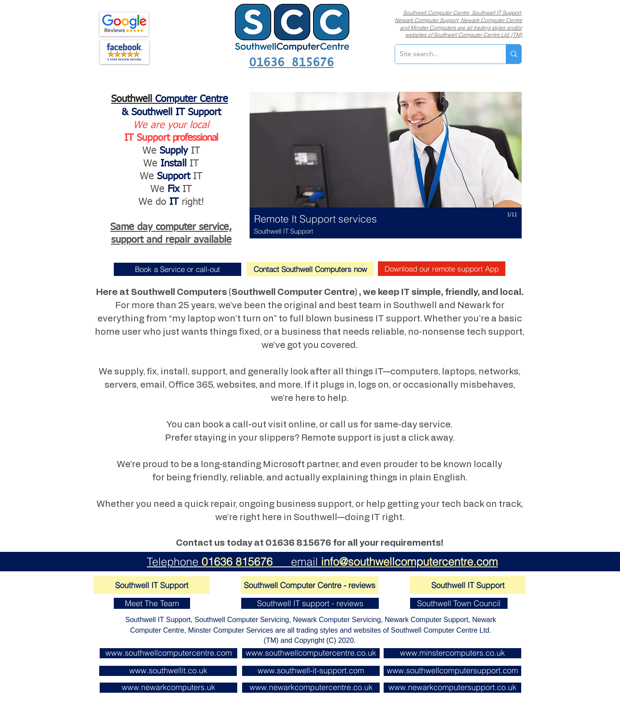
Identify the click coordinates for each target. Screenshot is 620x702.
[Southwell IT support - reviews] (310, 603)
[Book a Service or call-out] (177, 269)
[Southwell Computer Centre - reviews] (309, 585)
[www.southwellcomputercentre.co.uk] (311, 653)
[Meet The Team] (152, 603)
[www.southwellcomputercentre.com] (168, 653)
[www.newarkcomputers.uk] (168, 688)
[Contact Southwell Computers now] (310, 269)
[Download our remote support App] (441, 268)
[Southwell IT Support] (151, 585)
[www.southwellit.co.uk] (168, 671)
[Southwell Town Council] (459, 603)
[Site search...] (443, 54)
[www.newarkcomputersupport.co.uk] (452, 688)
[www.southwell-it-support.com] (311, 671)
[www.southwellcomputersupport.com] (452, 671)
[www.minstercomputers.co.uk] (452, 653)
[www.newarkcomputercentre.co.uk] (311, 688)
